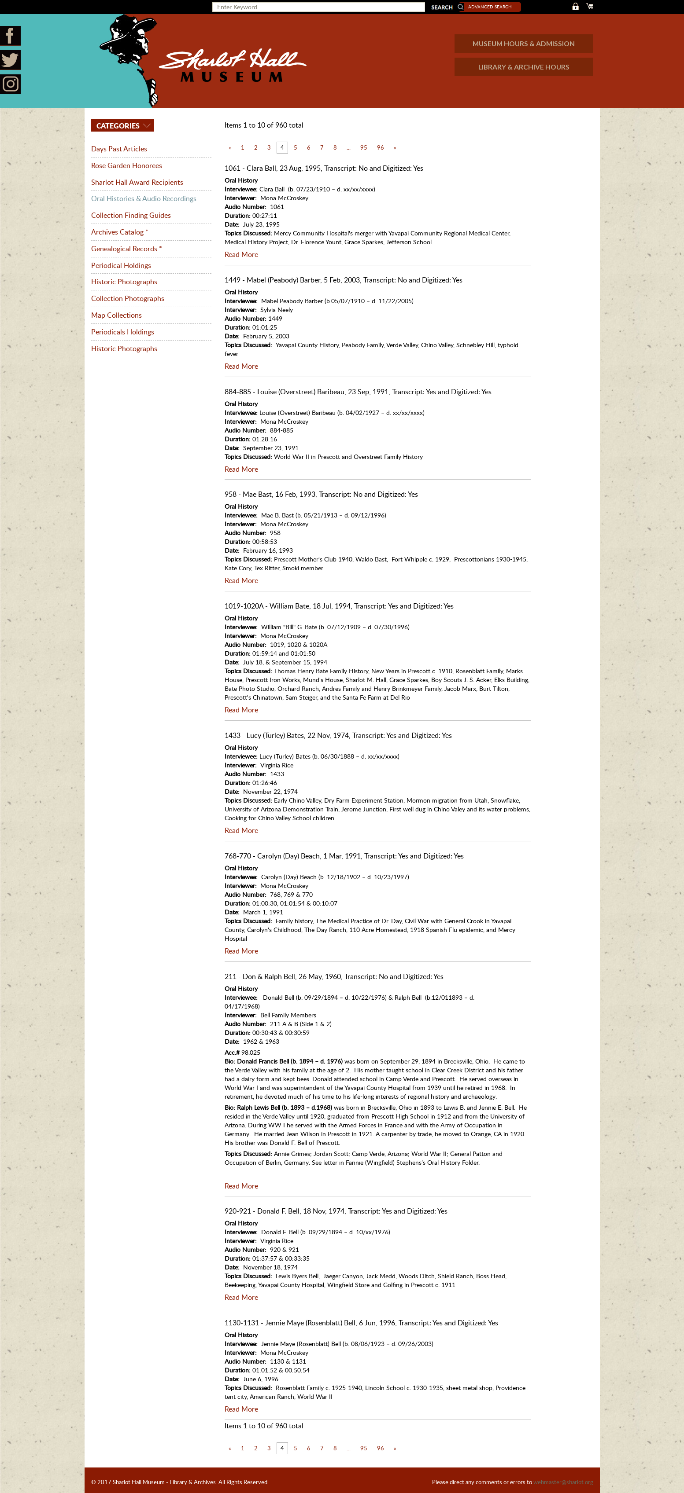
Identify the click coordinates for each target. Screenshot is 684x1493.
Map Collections (116, 311)
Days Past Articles (119, 149)
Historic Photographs (124, 279)
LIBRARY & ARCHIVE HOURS (523, 66)
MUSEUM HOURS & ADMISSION (523, 43)
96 (380, 147)
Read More (241, 254)
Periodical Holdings (121, 263)
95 (363, 147)
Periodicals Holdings (122, 328)
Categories (117, 126)
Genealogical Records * (126, 246)
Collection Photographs (127, 295)
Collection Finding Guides (131, 214)
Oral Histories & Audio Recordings (143, 197)
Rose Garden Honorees (126, 165)
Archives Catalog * (119, 230)
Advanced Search (495, 7)
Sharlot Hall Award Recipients (137, 181)
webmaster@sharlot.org (563, 1478)
